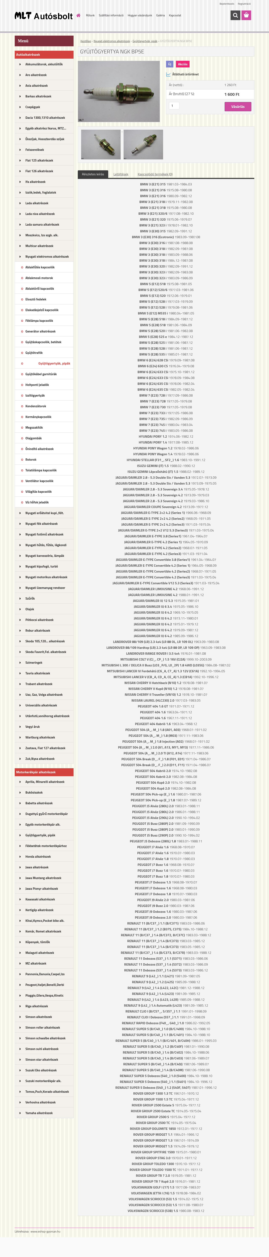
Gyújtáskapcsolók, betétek (43, 342)
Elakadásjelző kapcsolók (41, 310)
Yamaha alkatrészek (39, 1113)
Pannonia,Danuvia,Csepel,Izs (45, 974)
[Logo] (44, 15)
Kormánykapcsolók (38, 416)
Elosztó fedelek (35, 299)
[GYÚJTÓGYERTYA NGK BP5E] (119, 62)
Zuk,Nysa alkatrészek (40, 758)
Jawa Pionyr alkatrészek (41, 888)
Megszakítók (34, 427)
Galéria (160, 15)
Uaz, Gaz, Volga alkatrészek (44, 694)
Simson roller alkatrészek (42, 1027)
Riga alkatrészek (36, 1006)
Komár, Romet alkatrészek (43, 931)
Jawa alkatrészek (37, 867)
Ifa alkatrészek (35, 181)
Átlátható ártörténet (182, 74)
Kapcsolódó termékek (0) (155, 174)
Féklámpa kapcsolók (39, 320)
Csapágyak (32, 107)
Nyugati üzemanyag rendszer (45, 587)
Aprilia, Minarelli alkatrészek (45, 781)
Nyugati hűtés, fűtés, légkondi (45, 545)
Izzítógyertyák (35, 395)
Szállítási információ (111, 15)
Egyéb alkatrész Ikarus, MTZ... (45, 128)
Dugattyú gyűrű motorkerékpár (46, 813)
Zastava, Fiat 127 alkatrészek (45, 748)
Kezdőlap (85, 41)
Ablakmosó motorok (39, 277)
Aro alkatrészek (36, 74)
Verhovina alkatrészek (40, 1102)
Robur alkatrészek (37, 630)
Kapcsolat (175, 15)
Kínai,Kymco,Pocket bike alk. (44, 920)
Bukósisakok (34, 792)
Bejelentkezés (227, 4)
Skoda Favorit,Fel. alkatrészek (45, 651)
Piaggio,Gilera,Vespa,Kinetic (44, 995)
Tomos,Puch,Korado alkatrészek (47, 1091)
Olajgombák (33, 438)
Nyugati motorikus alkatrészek (46, 577)
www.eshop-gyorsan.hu (45, 1231)
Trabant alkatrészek (38, 684)
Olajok (29, 609)
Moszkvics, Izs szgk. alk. (41, 235)
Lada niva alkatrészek (40, 213)
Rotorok (30, 459)
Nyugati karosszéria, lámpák (44, 555)
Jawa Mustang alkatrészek (43, 878)
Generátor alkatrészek (40, 331)
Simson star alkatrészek (41, 1059)
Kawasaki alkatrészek (40, 899)
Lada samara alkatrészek (42, 224)
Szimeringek (33, 662)
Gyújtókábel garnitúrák (41, 374)
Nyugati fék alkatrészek (41, 523)
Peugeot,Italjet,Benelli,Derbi (44, 984)
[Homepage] (78, 15)
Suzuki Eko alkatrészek (41, 1070)
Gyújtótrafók (34, 352)
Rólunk (90, 15)
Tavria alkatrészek (37, 673)
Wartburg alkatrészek (40, 737)
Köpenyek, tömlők (37, 942)
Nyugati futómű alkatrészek (44, 534)
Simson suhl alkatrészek (41, 1048)
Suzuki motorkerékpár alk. (43, 1081)
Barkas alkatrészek (38, 96)
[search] (235, 15)
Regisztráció (244, 4)
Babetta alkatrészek (39, 803)
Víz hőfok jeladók (37, 502)
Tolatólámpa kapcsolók (41, 470)
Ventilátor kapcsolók (39, 480)
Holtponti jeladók (37, 384)
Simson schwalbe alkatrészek (45, 1038)
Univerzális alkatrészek (41, 705)
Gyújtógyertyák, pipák (54, 363)
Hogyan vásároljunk (140, 15)
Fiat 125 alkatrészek (39, 160)
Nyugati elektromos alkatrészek (47, 256)
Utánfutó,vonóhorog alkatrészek (47, 716)
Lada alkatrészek (36, 203)
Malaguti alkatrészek (39, 952)
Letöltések (120, 174)
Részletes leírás (93, 174)
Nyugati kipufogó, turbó (41, 566)
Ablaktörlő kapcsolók (39, 288)
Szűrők (30, 598)
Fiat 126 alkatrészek (39, 171)
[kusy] (174, 105)
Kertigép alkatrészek (39, 910)
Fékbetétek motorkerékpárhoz (46, 845)
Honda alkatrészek (38, 856)
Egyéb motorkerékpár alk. (42, 824)
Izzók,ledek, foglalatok (40, 192)
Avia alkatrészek (36, 85)
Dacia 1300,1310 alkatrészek (45, 117)
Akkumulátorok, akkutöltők (44, 64)
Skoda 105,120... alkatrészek (45, 641)
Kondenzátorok (35, 406)
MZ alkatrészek (35, 963)
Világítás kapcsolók (38, 491)
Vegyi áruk (32, 726)
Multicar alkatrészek (39, 245)
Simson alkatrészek (38, 1016)
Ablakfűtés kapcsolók (40, 267)
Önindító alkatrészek (39, 448)
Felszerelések (34, 149)
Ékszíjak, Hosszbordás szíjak (44, 139)
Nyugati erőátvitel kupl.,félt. (44, 513)
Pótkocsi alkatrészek (39, 619)
